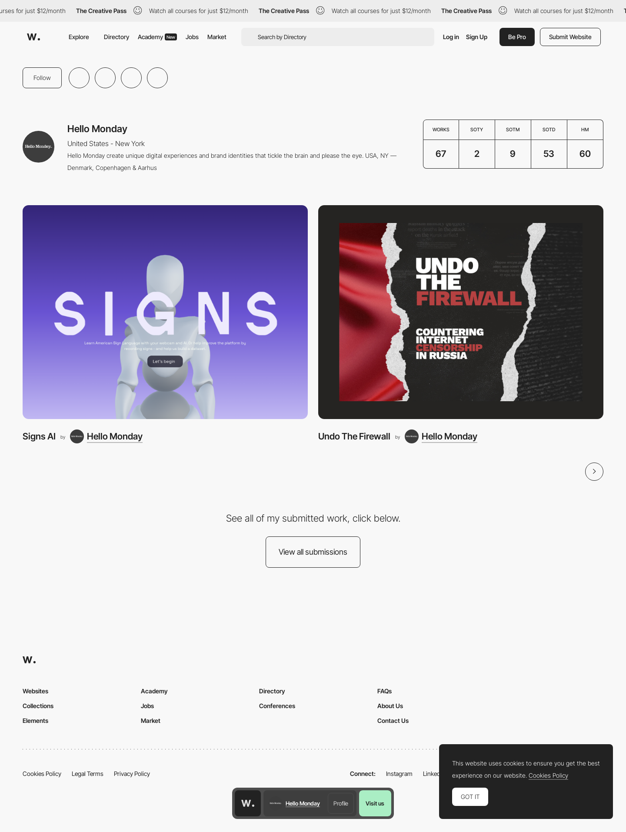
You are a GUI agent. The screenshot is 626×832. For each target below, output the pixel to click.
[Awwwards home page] (248, 803)
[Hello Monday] (106, 436)
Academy (157, 36)
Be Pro (517, 36)
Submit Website (570, 36)
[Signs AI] (165, 312)
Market (216, 36)
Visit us (375, 803)
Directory (116, 36)
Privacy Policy (132, 773)
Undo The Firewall (354, 436)
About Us (390, 705)
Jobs (192, 36)
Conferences (277, 705)
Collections (38, 705)
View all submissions (313, 551)
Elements (35, 720)
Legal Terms (87, 773)
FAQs (384, 691)
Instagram (399, 773)
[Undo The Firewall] (460, 312)
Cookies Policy (42, 773)
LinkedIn (434, 773)
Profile (340, 803)
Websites (35, 691)
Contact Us (393, 720)
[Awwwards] (33, 36)
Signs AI (39, 436)
